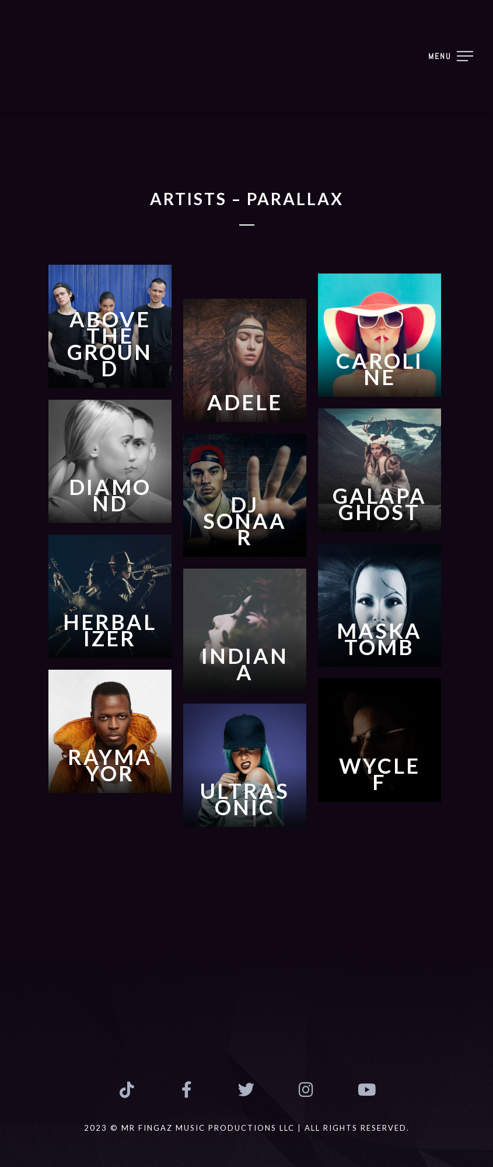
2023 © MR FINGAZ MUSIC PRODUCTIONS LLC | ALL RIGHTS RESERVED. (247, 1128)
